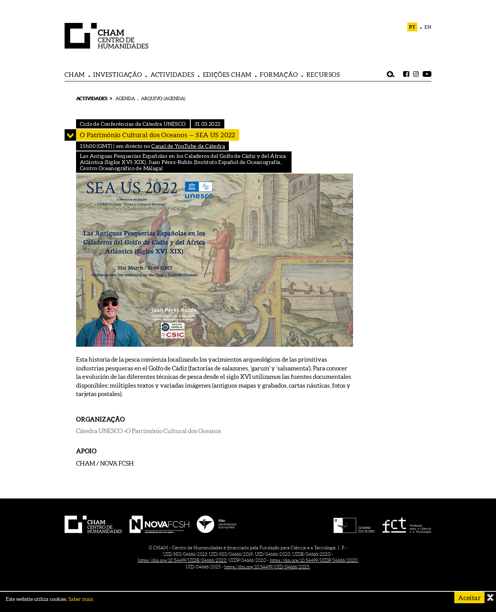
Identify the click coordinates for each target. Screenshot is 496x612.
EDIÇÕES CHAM (227, 74)
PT (412, 26)
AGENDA (125, 98)
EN (428, 26)
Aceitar (469, 597)
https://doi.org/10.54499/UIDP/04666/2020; (314, 560)
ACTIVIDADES (173, 74)
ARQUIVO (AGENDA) (163, 98)
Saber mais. (81, 599)
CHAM (75, 74)
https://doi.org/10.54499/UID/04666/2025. (267, 566)
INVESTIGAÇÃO (117, 74)
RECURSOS (323, 74)
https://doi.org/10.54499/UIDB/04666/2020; (182, 560)
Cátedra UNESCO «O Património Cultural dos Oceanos (148, 430)
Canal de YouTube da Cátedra (188, 146)
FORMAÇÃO (279, 74)
